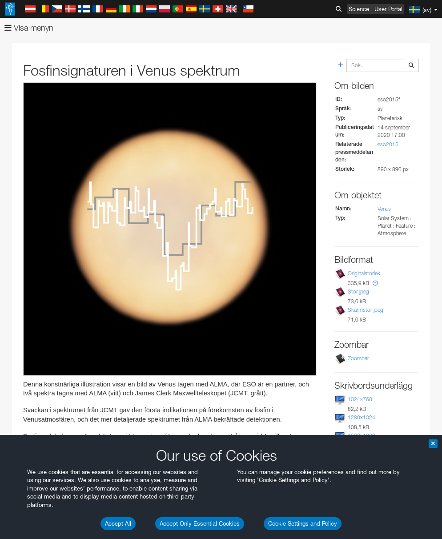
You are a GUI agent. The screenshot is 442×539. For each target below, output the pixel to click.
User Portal (388, 8)
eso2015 (388, 144)
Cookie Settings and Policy (302, 523)
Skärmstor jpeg (365, 309)
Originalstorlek (364, 273)
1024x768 (360, 399)
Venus (384, 208)
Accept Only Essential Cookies (200, 523)
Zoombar (358, 358)
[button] (375, 283)
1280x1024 (361, 417)
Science (359, 8)
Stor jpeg (358, 291)
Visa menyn (28, 27)
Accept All (118, 523)
